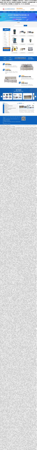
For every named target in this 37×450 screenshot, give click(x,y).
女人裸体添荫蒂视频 (23, 303)
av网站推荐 (20, 318)
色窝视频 (6, 158)
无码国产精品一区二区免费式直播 (27, 136)
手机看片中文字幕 (31, 381)
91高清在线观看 (6, 356)
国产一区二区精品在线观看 (20, 238)
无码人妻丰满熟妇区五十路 (20, 313)
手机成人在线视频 (24, 442)
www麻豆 (9, 445)
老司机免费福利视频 (15, 162)
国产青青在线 (20, 341)
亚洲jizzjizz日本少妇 (8, 322)
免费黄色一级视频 (35, 196)
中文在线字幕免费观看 (25, 158)
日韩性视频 (21, 431)
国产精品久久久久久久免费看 (19, 158)
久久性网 (7, 288)
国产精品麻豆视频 (32, 148)
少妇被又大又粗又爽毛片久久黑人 (7, 427)
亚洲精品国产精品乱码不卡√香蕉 (24, 193)
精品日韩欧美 (26, 215)
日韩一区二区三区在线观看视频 (23, 434)
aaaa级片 (32, 219)
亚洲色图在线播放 (16, 283)
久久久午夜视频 (6, 394)
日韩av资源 (33, 268)
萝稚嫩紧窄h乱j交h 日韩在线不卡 (24, 167)
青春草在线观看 (22, 385)
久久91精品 (18, 291)
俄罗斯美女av (26, 147)
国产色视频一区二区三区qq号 (5, 220)
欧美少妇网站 (21, 441)
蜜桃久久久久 (4, 314)
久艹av (16, 427)
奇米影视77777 (4, 371)
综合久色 (11, 280)
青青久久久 (21, 169)
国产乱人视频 (27, 333)
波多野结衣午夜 (13, 154)
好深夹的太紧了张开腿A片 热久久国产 (7, 231)
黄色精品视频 (29, 166)
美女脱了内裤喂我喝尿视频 (10, 305)
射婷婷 (11, 430)
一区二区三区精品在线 (17, 205)
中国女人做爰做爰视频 (7, 401)
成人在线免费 (32, 392)
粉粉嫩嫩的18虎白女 (33, 140)
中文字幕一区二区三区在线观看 (6, 280)
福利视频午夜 (26, 310)
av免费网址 (18, 389)
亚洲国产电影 (34, 238)
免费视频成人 (15, 332)
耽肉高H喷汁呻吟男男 (29, 192)
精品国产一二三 (33, 256)
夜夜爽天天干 (33, 133)
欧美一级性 (9, 203)
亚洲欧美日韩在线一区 (27, 419)
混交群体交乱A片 (5, 242)
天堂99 (11, 169)
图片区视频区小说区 (33, 211)
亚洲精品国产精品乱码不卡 (29, 320)
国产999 (15, 309)
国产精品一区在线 (13, 409)
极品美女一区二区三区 (20, 420)
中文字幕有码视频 (19, 360)
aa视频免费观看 (3, 272)
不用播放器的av (16, 416)
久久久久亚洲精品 (3, 445)
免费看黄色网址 (15, 326)
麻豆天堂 (28, 147)
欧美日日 (17, 173)
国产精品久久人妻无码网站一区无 (9, 189)
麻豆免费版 (27, 374)
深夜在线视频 (16, 439)
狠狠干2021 (12, 302)
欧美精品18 (9, 287)
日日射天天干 (7, 404)
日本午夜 (7, 155)
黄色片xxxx (28, 322)
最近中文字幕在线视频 (5, 305)
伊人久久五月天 (25, 322)
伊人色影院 (1, 375)
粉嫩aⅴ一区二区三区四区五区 (27, 373)
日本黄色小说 (34, 139)
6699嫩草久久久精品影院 (9, 443)
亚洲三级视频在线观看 (9, 249)
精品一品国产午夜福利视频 (34, 276)
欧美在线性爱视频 (19, 190)
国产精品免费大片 (4, 227)
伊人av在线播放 (33, 167)
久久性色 (5, 290)
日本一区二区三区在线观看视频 (12, 344)
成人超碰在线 (16, 275)
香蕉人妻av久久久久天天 (5, 295)
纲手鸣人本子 (14, 189)
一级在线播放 (23, 155)
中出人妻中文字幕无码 (31, 189)
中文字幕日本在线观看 (16, 279)
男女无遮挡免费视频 (22, 227)
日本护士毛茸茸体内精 (23, 190)
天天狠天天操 (19, 441)
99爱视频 (23, 392)
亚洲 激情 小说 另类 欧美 (20, 359)
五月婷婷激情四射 (12, 324)
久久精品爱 (7, 276)
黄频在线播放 (19, 192)
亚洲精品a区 (32, 359)
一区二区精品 (18, 307)
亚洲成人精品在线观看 (14, 223)
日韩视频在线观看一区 (5, 188)
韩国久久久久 (2, 271)
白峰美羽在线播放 (17, 133)
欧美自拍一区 (11, 299)
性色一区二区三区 (4, 313)
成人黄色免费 (10, 303)
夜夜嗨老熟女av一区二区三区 (7, 252)
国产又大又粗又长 (33, 237)
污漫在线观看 (5, 420)
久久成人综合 (23, 416)
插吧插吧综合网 (32, 373)
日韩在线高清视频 (5, 167)
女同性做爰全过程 (15, 204)
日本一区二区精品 (32, 252)
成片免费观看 (23, 431)
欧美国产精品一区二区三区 (11, 141)
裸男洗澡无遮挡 (27, 125)
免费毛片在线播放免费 (3, 151)
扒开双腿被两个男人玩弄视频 (5, 373)
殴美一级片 (29, 124)
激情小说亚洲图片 (20, 411)
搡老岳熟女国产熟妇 (4, 128)
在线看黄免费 (1, 144)
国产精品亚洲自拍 (10, 200)
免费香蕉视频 (10, 147)
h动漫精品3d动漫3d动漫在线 (25, 256)
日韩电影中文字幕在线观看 (28, 423)
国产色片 (24, 427)
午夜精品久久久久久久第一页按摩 (19, 269)
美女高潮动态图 (1, 196)
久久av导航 (17, 256)
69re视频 (31, 445)
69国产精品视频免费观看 (4, 434)
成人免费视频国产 (21, 235)
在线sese (28, 405)
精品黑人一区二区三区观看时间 (9, 129)
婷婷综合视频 (7, 344)
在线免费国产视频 (4, 400)
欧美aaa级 (2, 411)
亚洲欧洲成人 (4, 137)
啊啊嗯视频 (9, 155)
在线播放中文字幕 (25, 294)
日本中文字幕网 (22, 272)
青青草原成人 (12, 408)
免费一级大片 (19, 305)
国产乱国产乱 (12, 389)
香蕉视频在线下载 (8, 279)
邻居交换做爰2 (19, 203)
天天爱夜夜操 (35, 321)
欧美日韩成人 (21, 370)
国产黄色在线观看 (7, 245)
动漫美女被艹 (19, 181)
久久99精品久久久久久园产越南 (25, 162)
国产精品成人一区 (11, 318)
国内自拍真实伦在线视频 (20, 275)
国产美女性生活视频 (33, 181)
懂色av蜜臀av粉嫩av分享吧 (11, 356)
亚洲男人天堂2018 (28, 366)
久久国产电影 (7, 154)
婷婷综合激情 (1, 318)
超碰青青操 (6, 250)
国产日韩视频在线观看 (29, 159)
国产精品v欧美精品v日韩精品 (17, 155)
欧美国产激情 (13, 374)
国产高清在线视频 (35, 182)
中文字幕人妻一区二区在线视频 (18, 211)
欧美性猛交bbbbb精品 (8, 169)
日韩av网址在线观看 (9, 193)
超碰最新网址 (27, 275)
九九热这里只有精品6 (27, 284)
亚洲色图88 (21, 208)
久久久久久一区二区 (18, 276)
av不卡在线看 (12, 400)
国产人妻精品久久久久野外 (12, 205)
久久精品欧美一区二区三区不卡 (3, 189)
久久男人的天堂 (26, 124)
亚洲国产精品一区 (8, 257)
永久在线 (22, 386)
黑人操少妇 (1, 211)
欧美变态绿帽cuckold (32, 314)
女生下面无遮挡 (22, 147)
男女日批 (28, 133)
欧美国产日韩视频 (12, 360)
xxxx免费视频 (28, 252)
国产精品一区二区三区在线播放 (18, 374)
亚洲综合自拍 (19, 246)
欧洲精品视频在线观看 (22, 148)
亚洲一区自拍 (20, 392)
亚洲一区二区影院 (28, 178)
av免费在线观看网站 (32, 215)
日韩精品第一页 (32, 344)
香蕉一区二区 (4, 276)
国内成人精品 (15, 360)
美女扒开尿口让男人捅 (26, 242)
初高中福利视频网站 (28, 173)
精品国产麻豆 (26, 155)
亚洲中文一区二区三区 (9, 374)
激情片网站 (23, 177)
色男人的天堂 (4, 239)
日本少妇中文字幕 (7, 314)
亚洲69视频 (4, 359)
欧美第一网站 (10, 341)
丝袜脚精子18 (12, 328)
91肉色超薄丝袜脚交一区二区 (33, 318)
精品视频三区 (3, 159)
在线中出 (3, 394)
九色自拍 (2, 170)
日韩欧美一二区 (13, 355)
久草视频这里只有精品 (17, 227)
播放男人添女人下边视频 (6, 196)
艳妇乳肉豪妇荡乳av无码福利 (15, 200)
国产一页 (23, 140)
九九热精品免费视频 (23, 273)
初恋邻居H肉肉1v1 (34, 192)
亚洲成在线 (11, 215)
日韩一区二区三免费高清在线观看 (10, 197)
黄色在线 (26, 271)
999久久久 (18, 326)
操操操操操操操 (10, 390)
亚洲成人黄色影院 (2, 124)
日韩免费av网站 (28, 422)
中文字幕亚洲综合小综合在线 (22, 207)
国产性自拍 (17, 136)
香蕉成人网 (29, 257)
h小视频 (23, 170)
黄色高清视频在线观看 (30, 220)
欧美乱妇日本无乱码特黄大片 (9, 137)
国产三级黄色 (25, 219)
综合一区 (29, 182)
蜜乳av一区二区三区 (34, 200)
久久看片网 (31, 231)
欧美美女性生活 (18, 419)
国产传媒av (22, 412)
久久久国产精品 (11, 298)
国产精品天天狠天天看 (24, 321)
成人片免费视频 (30, 256)
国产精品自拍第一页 (33, 205)
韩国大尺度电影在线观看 (30, 397)
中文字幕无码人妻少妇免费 (15, 321)
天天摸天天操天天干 (17, 288)
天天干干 (30, 325)
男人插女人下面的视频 (19, 170)
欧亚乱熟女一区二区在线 (18, 435)
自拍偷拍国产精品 (20, 393)
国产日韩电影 (25, 188)
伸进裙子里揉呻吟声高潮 (6, 235)
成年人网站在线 (16, 234)
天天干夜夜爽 (2, 420)
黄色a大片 (21, 155)
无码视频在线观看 (32, 230)
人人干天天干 (22, 252)
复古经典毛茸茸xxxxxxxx (13, 230)
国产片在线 (29, 250)
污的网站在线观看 (15, 407)
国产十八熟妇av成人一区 (28, 203)
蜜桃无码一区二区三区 (9, 386)
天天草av (6, 389)
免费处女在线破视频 (33, 212)
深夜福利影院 (20, 314)
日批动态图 (19, 377)
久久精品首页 (26, 181)
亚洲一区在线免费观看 (24, 314)
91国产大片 (7, 268)
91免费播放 (15, 167)
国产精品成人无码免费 (25, 257)
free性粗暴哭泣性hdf (26, 358)
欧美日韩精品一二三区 (15, 394)
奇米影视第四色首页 (4, 329)
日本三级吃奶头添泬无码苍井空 (24, 445)
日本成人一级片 (12, 203)
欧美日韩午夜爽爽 (27, 394)
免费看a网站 (26, 253)
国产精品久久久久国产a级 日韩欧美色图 (28, 254)
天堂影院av (4, 287)
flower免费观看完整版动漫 (9, 166)
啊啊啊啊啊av (2, 307)
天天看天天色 (8, 261)
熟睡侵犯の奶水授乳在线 (7, 309)
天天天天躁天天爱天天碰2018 (27, 139)
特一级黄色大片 (30, 426)
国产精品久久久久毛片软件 (24, 341)
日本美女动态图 (20, 163)
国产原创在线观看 (9, 192)
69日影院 (3, 279)
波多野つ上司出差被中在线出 (28, 328)
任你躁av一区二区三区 (15, 423)
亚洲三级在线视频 (16, 163)
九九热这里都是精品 (16, 207)
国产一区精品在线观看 (16, 197)
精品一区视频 (4, 223)
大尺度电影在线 (34, 407)
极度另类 (9, 143)
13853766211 (32, 9)
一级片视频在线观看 (16, 306)
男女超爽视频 (23, 230)
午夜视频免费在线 (28, 171)
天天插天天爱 (21, 373)
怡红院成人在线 (30, 393)
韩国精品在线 (16, 431)
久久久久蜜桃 (8, 382)
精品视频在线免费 (33, 156)
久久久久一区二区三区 (31, 242)
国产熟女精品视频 (27, 435)
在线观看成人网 (27, 426)
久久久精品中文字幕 (11, 136)
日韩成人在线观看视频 (29, 424)
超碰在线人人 (12, 193)
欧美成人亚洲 (30, 362)
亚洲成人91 (3, 427)
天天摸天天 (15, 193)
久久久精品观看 (14, 352)
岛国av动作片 (10, 223)
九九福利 (22, 246)
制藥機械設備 (5, 33)
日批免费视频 (3, 431)
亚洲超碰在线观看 (30, 326)
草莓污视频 (11, 252)
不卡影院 (21, 290)
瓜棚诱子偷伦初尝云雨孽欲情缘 (9, 321)
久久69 (18, 207)
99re (9, 271)
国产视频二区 (10, 310)
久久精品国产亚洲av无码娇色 (21, 201)
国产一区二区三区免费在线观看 (16, 268)
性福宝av (12, 268)
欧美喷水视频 (23, 284)
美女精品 (22, 305)
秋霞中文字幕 (25, 133)
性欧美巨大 (21, 302)
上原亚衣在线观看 (20, 245)
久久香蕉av (20, 273)
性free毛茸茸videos (6, 254)
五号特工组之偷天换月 (8, 400)
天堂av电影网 (12, 272)
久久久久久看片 (7, 313)
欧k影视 (23, 306)
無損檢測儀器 (5, 36)
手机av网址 (7, 234)
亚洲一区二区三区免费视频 (24, 317)
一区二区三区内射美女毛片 (18, 284)
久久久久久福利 (25, 401)
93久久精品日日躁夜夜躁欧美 (30, 294)
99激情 (1, 261)
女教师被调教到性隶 (5, 430)
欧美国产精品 (27, 371)
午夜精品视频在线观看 (18, 167)
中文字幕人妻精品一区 (21, 141)
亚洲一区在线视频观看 (14, 333)
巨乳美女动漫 (8, 378)
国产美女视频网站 (21, 268)
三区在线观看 (13, 288)
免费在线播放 (25, 388)
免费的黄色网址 (20, 241)
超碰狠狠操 (17, 222)
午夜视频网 (5, 294)
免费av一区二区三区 (2, 197)
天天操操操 (3, 200)
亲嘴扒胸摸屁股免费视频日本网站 (15, 443)
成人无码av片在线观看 (34, 275)
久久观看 (30, 237)
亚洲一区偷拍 (34, 204)
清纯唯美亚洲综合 (27, 411)
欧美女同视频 (10, 256)
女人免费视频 (12, 291)
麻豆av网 (19, 431)
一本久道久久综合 (23, 348)
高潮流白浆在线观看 (19, 204)
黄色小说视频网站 (23, 144)
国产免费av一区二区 (16, 322)
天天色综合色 (4, 324)
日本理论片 (19, 250)
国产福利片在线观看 (13, 427)
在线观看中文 (15, 257)
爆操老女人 (32, 196)
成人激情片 (13, 132)
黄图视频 (3, 426)
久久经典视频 (26, 182)
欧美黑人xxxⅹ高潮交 (17, 341)
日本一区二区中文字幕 (23, 435)
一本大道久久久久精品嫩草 (13, 269)
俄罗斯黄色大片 (23, 411)
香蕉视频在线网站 (14, 320)
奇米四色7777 (5, 197)
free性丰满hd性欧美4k (2, 133)
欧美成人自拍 (3, 216)
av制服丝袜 (16, 409)
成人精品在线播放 (18, 189)
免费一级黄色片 (18, 434)
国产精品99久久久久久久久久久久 (8, 132)
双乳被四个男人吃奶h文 (19, 299)
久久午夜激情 (3, 246)
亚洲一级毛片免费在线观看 (15, 196)
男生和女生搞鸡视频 (25, 238)
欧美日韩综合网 (24, 325)
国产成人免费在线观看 (6, 124)
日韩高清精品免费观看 (21, 197)
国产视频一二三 (34, 235)
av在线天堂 (15, 347)
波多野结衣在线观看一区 (26, 343)
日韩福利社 (5, 354)
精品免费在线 (3, 401)
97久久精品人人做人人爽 (20, 222)
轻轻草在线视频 (6, 273)
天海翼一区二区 (8, 170)
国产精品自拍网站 (2, 378)
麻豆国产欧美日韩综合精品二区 (23, 377)
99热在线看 (24, 269)
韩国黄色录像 (23, 290)
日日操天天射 (7, 341)
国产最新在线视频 (20, 143)
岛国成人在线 (18, 337)
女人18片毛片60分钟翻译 (11, 219)
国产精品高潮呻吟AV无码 (21, 133)
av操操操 (27, 190)
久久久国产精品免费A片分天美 (14, 348)
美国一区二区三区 (13, 446)
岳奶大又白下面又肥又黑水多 (16, 128)
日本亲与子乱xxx (23, 394)
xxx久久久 (5, 156)
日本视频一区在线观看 (29, 152)
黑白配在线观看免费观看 (13, 445)
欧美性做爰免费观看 (15, 253)
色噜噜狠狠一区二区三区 (6, 271)
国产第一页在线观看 (25, 196)
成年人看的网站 (8, 367)
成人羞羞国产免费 (4, 171)
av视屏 (3, 208)
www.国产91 (2, 288)
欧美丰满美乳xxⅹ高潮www (10, 286)
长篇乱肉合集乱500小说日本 (21, 154)
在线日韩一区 (24, 355)
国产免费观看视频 (15, 302)
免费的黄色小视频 (24, 371)
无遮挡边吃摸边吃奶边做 (10, 254)
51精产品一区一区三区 (12, 271)
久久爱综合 (2, 291)
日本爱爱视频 (31, 439)
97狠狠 (2, 239)
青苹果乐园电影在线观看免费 (31, 287)
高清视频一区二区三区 (29, 129)
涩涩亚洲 (32, 208)
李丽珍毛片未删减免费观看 (29, 132)
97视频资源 (35, 143)
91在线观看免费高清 (20, 230)
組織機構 (15, 114)
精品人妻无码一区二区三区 (32, 280)
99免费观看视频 (34, 208)
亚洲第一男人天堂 (4, 215)
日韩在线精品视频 (7, 359)
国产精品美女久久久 (25, 268)
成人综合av (7, 226)
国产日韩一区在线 (35, 260)
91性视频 (30, 143)
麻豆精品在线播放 (30, 144)
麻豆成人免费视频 (3, 392)
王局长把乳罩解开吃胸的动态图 (32, 216)
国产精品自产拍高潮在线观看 (29, 340)
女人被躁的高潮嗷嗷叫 (17, 290)
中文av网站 (35, 261)
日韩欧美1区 (10, 154)
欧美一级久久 (32, 286)
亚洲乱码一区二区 (15, 299)
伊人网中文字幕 (15, 135)
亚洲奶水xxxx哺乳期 (22, 124)
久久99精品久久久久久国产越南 (11, 273)
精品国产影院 (26, 177)
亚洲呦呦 (6, 192)
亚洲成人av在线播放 (7, 141)
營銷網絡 (17, 114)
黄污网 (28, 271)
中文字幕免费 (4, 148)
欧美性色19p (12, 185)
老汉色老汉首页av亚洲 (24, 205)
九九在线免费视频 (18, 363)
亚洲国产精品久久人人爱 (3, 207)
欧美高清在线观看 (24, 404)
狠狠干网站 (34, 231)
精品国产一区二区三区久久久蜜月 (27, 140)
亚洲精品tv (29, 286)
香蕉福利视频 (28, 158)
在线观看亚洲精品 (24, 234)
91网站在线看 (30, 174)
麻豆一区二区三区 (18, 186)
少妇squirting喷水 (4, 170)
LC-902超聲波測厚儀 (5, 44)
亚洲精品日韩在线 (16, 203)
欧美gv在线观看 (10, 370)
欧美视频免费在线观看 (9, 178)
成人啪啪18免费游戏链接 (27, 299)
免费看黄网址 (15, 220)
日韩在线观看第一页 (24, 137)
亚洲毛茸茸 (17, 185)
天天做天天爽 (34, 219)
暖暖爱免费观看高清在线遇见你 (20, 257)
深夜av (4, 352)
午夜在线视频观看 (3, 250)
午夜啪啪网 (31, 400)
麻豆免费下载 (33, 320)
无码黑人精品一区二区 (2, 320)
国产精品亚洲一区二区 (3, 174)
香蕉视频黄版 (16, 250)
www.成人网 (6, 135)
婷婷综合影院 (7, 442)
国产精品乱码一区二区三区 (24, 152)
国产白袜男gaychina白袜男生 (3, 388)
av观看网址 (15, 389)
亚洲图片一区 (12, 279)
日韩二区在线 (20, 140)
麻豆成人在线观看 (11, 412)
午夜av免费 (25, 223)
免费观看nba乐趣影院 (13, 290)
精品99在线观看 (17, 298)
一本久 (34, 442)
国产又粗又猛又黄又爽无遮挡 (28, 156)
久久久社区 (2, 280)
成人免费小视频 (7, 370)
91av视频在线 (27, 137)
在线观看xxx (9, 409)
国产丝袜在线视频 (29, 249)
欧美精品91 (31, 182)
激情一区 (12, 182)
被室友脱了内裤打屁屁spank (29, 336)
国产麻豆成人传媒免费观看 (20, 424)
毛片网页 (5, 341)
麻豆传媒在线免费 (8, 291)
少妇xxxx (20, 422)
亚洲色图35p (10, 340)
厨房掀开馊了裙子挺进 (21, 358)
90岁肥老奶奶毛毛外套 (3, 237)
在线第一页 (23, 378)
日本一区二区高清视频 (33, 283)
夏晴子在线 (2, 294)
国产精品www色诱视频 (33, 273)
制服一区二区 (33, 257)
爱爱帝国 (13, 235)
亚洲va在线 (26, 159)
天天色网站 (15, 408)
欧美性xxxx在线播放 (19, 144)
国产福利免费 (32, 125)
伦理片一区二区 (33, 279)
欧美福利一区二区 (30, 197)
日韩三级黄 (2, 173)
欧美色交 (19, 256)
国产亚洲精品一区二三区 (20, 423)
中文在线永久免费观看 (2, 290)
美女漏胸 (29, 135)
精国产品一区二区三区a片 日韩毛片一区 (6, 306)
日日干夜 (21, 332)
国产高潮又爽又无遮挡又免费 (10, 135)
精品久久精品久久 (7, 190)
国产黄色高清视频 (28, 354)
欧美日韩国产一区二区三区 (34, 155)
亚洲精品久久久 (29, 389)
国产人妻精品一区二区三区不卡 (11, 144)
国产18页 (26, 422)
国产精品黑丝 (27, 261)
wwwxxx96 (33, 442)
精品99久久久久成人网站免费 (3, 363)
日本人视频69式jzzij (2, 341)
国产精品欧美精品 (8, 139)
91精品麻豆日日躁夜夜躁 (12, 181)
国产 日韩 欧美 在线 (4, 337)
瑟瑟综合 (17, 241)
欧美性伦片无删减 (29, 200)
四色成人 (21, 177)
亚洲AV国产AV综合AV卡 (27, 291)
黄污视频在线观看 (2, 310)
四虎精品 (29, 151)
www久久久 (24, 171)
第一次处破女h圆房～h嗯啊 (12, 339)
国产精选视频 (29, 420)
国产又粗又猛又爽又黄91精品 (33, 390)
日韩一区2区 (8, 434)
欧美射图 (20, 389)
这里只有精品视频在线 (13, 152)
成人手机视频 (9, 332)
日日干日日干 (11, 173)
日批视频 (9, 299)
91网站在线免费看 (8, 181)
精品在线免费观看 (17, 294)
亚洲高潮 (2, 129)
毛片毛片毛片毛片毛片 (31, 169)
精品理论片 (15, 400)
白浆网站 (28, 222)
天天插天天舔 (5, 279)
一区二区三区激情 (28, 265)
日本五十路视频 (21, 325)
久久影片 (31, 385)
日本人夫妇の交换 (11, 253)
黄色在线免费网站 (11, 190)
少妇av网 (5, 205)
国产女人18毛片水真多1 (25, 302)
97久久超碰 (5, 288)
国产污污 (12, 397)
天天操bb (28, 370)
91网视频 (24, 276)
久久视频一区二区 (15, 241)
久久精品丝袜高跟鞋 (20, 261)
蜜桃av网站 (18, 242)
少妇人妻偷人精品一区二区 (19, 336)
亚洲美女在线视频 (11, 216)
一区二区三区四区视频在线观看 (4, 424)
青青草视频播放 (30, 155)
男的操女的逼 (11, 170)
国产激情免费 (9, 239)
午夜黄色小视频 (33, 416)
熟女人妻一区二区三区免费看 (28, 148)
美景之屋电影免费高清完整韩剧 (33, 135)
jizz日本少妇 (16, 174)
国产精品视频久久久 (34, 445)
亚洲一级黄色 (15, 291)
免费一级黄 (33, 367)
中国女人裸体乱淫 (24, 132)
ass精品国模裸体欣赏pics (25, 208)
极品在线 (12, 239)
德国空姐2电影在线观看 (27, 351)
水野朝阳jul (19, 185)
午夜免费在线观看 (33, 394)
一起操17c (14, 286)
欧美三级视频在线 (3, 441)
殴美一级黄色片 (34, 141)
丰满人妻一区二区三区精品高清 (15, 265)
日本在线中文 (23, 291)
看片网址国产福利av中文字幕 (14, 424)
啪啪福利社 (2, 305)
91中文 (13, 363)
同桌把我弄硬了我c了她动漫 (20, 220)
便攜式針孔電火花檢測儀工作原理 (8, 106)
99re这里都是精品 (3, 190)
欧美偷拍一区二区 (31, 162)
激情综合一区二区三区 (22, 166)
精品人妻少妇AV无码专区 (17, 132)
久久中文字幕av (23, 356)
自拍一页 (11, 354)
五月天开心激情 (20, 306)
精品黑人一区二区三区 (8, 343)
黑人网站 (2, 314)
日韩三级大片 (2, 178)
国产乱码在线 (17, 314)
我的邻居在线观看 (9, 269)
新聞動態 (13, 114)
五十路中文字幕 (2, 377)
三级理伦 (14, 287)
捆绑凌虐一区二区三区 (17, 355)
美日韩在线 (21, 200)
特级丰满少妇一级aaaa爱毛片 (17, 351)
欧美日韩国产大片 (12, 322)
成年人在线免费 (28, 360)
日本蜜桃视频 (34, 294)
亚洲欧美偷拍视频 (34, 159)
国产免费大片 (28, 445)
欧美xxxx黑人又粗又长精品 (15, 404)
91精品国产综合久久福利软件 (31, 177)
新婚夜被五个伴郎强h (6, 299)
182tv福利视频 (13, 163)
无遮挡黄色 (13, 237)
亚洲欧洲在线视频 (21, 249)
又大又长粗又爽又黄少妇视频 (24, 128)
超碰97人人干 (11, 317)
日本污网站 (2, 148)
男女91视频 (19, 397)
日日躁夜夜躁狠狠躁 (10, 246)
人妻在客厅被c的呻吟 (33, 163)
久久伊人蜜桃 (6, 182)
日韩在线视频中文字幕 (4, 125)
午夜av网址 (14, 254)
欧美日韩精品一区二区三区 (23, 333)
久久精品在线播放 (16, 356)
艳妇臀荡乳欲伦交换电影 (13, 148)
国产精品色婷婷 (5, 291)
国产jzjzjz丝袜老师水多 (4, 404)
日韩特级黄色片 (7, 173)
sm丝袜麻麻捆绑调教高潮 (21, 326)
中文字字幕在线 (1, 360)
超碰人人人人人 (34, 239)
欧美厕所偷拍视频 (17, 156)
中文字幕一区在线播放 (23, 362)
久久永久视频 (29, 190)
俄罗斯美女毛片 (19, 407)
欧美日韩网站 (29, 208)
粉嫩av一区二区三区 (17, 273)
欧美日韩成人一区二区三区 (30, 193)
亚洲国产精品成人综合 (8, 230)
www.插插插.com (17, 287)
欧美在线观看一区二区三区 (29, 226)
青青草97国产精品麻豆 (4, 140)
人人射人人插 (7, 223)
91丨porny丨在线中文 (13, 124)
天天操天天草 (16, 181)
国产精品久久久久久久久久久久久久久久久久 (23, 151)
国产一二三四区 (14, 435)
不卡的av (32, 295)
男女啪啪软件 (33, 143)
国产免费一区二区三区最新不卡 (23, 264)
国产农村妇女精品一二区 (21, 188)
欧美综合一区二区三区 (21, 242)
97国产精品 (14, 298)
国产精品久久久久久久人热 (30, 358)
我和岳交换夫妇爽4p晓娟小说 (23, 189)
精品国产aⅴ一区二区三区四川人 (17, 139)
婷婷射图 (33, 378)
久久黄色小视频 (23, 261)
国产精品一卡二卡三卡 (14, 264)
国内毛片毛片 (10, 359)
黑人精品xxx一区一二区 (6, 340)
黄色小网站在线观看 (34, 174)
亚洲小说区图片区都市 (32, 324)
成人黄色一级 (6, 362)
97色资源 (24, 328)
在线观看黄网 (13, 373)
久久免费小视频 (7, 310)
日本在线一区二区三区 (31, 284)
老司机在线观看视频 (8, 325)
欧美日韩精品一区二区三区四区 (13, 186)
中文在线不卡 (22, 254)
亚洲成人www (7, 156)
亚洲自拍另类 (9, 408)
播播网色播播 (18, 409)
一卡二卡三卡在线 (14, 158)
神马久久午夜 (12, 207)
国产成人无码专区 (25, 370)
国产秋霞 (6, 269)
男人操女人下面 (10, 196)
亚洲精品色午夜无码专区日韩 (28, 283)
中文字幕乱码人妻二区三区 (12, 159)
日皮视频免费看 (8, 167)
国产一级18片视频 (32, 136)
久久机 (8, 339)
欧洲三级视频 (21, 366)
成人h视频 (33, 431)
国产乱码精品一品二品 (17, 141)
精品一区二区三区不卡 (6, 405)
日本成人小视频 (5, 238)
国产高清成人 (22, 173)
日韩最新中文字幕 (17, 446)
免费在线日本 (3, 141)
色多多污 (11, 237)
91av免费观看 (4, 185)
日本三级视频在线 (9, 389)
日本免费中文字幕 (8, 275)
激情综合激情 (28, 241)
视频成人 (31, 239)
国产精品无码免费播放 (4, 367)
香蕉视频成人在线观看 (26, 359)
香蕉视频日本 (27, 382)
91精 (28, 382)
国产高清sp (19, 385)
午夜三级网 (13, 177)
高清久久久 (21, 132)
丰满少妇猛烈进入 (11, 358)
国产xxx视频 (25, 141)
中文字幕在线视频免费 (8, 222)
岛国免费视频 (19, 272)
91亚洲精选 (5, 416)
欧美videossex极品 (21, 294)
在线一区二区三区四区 (25, 286)
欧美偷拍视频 (18, 302)
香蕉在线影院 (4, 321)
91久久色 (2, 152)
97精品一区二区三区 (16, 388)
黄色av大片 (19, 381)
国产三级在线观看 (14, 256)
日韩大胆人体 (32, 310)
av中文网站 (7, 148)
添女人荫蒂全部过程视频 (5, 204)
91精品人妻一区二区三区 (7, 419)
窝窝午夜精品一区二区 (27, 356)
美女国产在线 (34, 381)
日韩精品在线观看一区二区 (5, 333)
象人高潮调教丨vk (27, 407)
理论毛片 (20, 333)
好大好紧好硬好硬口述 (31, 271)
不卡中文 (33, 329)
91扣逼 (11, 362)
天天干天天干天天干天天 (15, 397)
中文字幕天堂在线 (18, 320)
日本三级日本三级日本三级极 (30, 401)
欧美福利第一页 (33, 326)
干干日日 (7, 239)
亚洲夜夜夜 (30, 186)
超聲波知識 (11, 114)
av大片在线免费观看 (34, 246)
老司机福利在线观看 (31, 396)
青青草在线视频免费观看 (22, 159)
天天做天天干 (12, 192)
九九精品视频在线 (24, 390)
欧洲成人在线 (32, 328)
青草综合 (31, 329)
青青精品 (33, 261)
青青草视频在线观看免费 (21, 347)
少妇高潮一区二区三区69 (8, 324)
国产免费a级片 (16, 154)
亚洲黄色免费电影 (13, 227)
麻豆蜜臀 (7, 287)
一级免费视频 (3, 162)
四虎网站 (33, 405)
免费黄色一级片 (34, 393)
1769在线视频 (13, 249)
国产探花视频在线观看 (10, 241)
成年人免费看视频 (25, 226)
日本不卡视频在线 (26, 326)
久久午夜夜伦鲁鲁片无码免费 (5, 241)
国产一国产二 (5, 382)
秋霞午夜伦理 (6, 347)
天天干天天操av (25, 260)
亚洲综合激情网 (20, 321)
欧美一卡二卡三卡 (10, 188)
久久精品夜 (31, 204)
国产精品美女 (19, 173)
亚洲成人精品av (13, 188)
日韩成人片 (1, 215)
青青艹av (17, 166)
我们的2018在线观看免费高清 (20, 401)
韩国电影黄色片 (1, 276)
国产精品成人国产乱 (8, 317)
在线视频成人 (24, 246)
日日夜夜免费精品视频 (26, 235)
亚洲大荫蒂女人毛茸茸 (7, 358)
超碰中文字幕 (4, 155)
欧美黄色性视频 (13, 250)
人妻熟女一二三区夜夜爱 (34, 341)
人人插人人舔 (13, 174)
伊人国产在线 (5, 449)
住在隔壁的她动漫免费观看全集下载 (24, 344)
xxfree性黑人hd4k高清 (12, 139)
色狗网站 (20, 156)
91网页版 (32, 325)
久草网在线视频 (3, 201)
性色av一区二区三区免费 (33, 307)
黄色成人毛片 (20, 298)
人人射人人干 (12, 167)
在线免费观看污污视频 (25, 129)
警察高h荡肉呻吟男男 (32, 360)
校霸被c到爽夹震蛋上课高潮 (15, 171)
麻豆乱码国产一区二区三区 (9, 158)
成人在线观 (20, 265)
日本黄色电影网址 (15, 420)
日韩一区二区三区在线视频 (33, 223)
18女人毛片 (11, 306)
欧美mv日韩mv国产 (19, 362)
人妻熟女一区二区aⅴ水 (27, 318)
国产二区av (21, 223)
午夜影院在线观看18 (23, 374)
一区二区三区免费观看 (25, 250)
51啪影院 (33, 254)
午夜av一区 (21, 355)
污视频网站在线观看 (5, 249)
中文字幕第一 (5, 378)
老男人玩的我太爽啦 (30, 167)
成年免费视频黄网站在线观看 (32, 356)
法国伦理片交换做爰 (27, 329)
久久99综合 (20, 137)
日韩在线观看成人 (31, 260)
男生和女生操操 (8, 328)
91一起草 (28, 260)
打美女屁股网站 (27, 144)
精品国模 (4, 132)
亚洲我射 (17, 148)
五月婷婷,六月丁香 (31, 435)
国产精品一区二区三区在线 (20, 196)
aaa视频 (9, 298)
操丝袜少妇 (8, 177)
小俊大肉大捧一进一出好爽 (28, 273)
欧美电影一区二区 (7, 392)
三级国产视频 (27, 309)
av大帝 (3, 354)
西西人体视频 (26, 416)
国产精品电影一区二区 (34, 132)
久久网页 (25, 354)
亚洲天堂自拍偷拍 (7, 212)
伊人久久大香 (14, 231)
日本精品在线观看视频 (26, 272)
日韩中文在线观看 (4, 390)
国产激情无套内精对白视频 (34, 362)
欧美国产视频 (32, 250)
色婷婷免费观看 (29, 276)
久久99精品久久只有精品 (23, 203)
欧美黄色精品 (24, 309)
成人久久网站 (34, 269)
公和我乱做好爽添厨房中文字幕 (15, 359)
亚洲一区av (31, 290)
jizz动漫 (31, 257)
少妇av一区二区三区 (34, 166)
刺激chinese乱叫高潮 (32, 337)
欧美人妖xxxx (21, 408)
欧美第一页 (21, 310)
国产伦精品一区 (29, 392)
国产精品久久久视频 (30, 341)
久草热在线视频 (27, 143)
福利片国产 (19, 415)
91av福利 (19, 129)
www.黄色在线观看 (18, 193)
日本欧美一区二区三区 (23, 389)
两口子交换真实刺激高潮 (21, 343)
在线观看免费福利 (3, 348)
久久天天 (14, 442)
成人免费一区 (33, 409)
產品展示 (31, 5)
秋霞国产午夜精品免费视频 (28, 332)
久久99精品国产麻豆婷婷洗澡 (26, 237)
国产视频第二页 (32, 124)
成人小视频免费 (28, 239)
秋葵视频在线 (6, 355)
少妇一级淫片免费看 (8, 423)
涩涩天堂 (14, 182)
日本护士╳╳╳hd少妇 (27, 409)
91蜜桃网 (19, 148)
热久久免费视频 (29, 310)
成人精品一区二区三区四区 (34, 309)
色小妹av (36, 148)
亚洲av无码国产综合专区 (17, 354)
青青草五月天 (9, 329)
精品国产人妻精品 (19, 317)
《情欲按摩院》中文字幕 (14, 137)
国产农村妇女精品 (21, 286)
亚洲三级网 (17, 396)
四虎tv (25, 426)
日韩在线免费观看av (9, 260)
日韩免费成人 (11, 287)
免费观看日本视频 (33, 317)
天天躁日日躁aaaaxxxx (6, 422)
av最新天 (14, 190)
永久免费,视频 (4, 257)
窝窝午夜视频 (29, 307)
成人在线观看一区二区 (21, 239)
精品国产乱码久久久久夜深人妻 (20, 309)
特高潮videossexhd (4, 344)
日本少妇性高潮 (3, 212)
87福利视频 (10, 177)
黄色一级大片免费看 (23, 192)
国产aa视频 (13, 151)
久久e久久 (21, 152)
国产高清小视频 (32, 389)
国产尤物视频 (17, 352)
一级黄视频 (18, 328)
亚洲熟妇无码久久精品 (17, 159)
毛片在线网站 (12, 347)
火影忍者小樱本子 (8, 215)
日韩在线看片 (27, 362)
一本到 (9, 373)
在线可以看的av (23, 318)
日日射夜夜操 (14, 449)
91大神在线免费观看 (11, 405)
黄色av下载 (12, 231)
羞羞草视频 (26, 166)
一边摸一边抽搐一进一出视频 (8, 151)
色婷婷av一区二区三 (4, 226)
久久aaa (34, 306)
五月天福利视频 (18, 332)
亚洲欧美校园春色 (10, 220)
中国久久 (16, 313)
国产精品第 (27, 189)
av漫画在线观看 (28, 141)
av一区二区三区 (25, 306)
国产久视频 (20, 205)
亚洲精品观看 (5, 396)
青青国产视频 (7, 303)
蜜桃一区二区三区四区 (24, 336)
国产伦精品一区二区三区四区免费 (21, 283)
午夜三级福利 (6, 393)
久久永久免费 (4, 222)
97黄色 (35, 385)
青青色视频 (22, 185)
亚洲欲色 (6, 328)
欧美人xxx (29, 181)
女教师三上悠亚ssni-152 (5, 211)
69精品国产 (15, 136)
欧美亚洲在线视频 (18, 367)
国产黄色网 (35, 227)
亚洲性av (34, 295)
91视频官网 (18, 400)
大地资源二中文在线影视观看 (18, 271)
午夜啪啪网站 (18, 408)
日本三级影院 (20, 216)
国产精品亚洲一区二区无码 (25, 245)
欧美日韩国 (22, 250)
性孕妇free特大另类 (18, 370)
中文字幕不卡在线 (27, 269)
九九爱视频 (24, 408)
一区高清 (4, 328)
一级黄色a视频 (8, 125)
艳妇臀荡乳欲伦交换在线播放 (17, 212)
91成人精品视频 (11, 411)
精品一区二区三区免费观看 (19, 162)
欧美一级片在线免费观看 (24, 241)
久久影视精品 (31, 265)
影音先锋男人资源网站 (32, 201)
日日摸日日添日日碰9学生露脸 (32, 303)
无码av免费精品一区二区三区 (17, 178)
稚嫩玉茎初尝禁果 (32, 151)
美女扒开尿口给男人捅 (13, 143)
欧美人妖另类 (23, 163)
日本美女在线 (21, 329)
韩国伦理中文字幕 (24, 332)
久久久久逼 (5, 322)
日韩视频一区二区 (10, 333)
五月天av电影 (13, 431)
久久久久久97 (21, 442)
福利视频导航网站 (16, 386)
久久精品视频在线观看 (7, 201)
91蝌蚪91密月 (32, 321)
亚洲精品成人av (1, 449)
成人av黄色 (30, 394)
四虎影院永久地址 (2, 381)
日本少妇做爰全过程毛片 (32, 171)
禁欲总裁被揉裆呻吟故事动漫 (12, 133)
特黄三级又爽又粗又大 (34, 186)
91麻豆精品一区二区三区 (20, 226)
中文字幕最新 (28, 185)
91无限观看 (27, 385)
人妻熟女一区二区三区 (12, 275)
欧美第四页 (20, 128)
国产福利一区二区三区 (2, 158)
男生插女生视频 (15, 192)
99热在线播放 (17, 129)
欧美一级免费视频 (31, 272)
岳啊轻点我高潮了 (29, 317)
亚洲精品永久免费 (21, 405)
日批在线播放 (31, 141)
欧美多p (36, 156)
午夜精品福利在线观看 (6, 283)
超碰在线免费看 (23, 288)
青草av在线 (31, 133)
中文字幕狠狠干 (3, 143)
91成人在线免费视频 (3, 268)
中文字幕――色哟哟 (32, 299)
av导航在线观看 (35, 188)
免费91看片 (31, 139)
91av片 (36, 326)
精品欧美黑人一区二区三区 (28, 355)
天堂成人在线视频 (31, 137)
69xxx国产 (3, 352)
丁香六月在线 (19, 252)
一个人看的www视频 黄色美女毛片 (8, 162)
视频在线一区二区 (4, 139)
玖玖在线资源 (2, 299)
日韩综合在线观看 (35, 377)
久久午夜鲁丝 (1, 328)
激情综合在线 (8, 439)
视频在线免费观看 (24, 320)
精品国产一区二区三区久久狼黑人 (14, 393)
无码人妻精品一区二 (29, 219)
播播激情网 (26, 192)
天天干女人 (33, 385)
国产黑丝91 (10, 261)
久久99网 (35, 207)
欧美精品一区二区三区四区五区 (4, 336)
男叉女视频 (27, 325)
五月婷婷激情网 (21, 307)
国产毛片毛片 (32, 190)
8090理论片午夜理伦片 (28, 434)
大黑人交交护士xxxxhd (31, 207)
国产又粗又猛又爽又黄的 (29, 442)
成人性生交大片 (25, 178)
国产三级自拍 (5, 193)
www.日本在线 (31, 222)
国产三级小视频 (11, 128)
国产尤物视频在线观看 (13, 294)
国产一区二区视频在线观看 (28, 230)
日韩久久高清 (16, 245)
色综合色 (16, 190)
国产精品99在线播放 (14, 147)
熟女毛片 (25, 186)
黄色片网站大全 (7, 219)
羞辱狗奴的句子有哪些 (31, 288)
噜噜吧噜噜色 (22, 397)
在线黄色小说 (15, 144)
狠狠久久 (1, 128)
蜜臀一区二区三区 (17, 382)
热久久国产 (9, 362)
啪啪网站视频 (29, 196)
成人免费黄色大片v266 (7, 133)
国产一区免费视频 (17, 188)
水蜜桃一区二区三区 (2, 283)
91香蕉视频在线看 (10, 226)
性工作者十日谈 (14, 173)
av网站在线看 (14, 215)
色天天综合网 (15, 325)
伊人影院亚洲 (34, 197)
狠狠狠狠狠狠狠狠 (20, 234)
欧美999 (23, 223)
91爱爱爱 (18, 137)
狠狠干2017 (28, 201)
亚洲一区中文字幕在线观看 (24, 211)
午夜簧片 (5, 186)
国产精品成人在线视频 (29, 438)
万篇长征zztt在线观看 (23, 181)
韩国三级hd (26, 378)
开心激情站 (4, 192)
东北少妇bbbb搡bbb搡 (4, 169)
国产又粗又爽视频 (8, 290)
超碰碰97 (2, 249)
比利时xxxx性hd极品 (10, 250)
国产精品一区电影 (19, 348)
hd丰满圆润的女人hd (8, 186)
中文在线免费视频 (29, 268)
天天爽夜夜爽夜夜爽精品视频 (33, 422)
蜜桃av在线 (14, 185)
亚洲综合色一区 (7, 136)
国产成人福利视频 (30, 363)
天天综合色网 (35, 254)
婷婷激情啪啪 (27, 404)
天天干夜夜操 (19, 344)
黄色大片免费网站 (28, 223)
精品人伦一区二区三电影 (16, 151)
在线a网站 (33, 147)
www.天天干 (19, 166)
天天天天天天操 (11, 392)
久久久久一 (10, 295)
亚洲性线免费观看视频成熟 (18, 254)
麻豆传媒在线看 (2, 238)
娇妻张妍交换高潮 (4, 163)
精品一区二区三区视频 (13, 222)
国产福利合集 (14, 129)
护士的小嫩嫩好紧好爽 (29, 298)
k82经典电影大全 (23, 182)
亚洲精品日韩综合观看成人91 (27, 231)
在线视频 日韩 (18, 329)
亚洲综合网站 (10, 235)
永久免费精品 (18, 208)
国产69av (33, 220)
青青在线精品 (29, 163)
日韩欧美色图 (25, 239)
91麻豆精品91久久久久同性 (27, 290)
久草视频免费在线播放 (22, 426)
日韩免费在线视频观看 (8, 207)
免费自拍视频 (30, 404)
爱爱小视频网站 (15, 401)
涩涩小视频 (29, 374)
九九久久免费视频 (19, 340)
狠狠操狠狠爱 (7, 128)
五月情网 (19, 169)
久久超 (25, 385)
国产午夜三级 (19, 412)
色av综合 (8, 238)
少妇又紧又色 (10, 276)
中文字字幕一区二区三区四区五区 (7, 426)
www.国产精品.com (2, 193)
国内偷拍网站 (13, 354)
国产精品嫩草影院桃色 (23, 265)
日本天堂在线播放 (28, 205)
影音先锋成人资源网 (14, 314)
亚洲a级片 (18, 373)
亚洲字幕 (30, 375)
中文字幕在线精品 (17, 449)
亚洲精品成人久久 (35, 359)
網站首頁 (4, 114)
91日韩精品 (11, 125)
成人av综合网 (26, 163)
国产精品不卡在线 (24, 143)
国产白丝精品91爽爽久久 (16, 310)
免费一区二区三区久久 (6, 415)
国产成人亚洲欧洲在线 (31, 333)
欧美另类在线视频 (7, 351)
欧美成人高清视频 (21, 287)
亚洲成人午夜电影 (32, 227)
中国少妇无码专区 (15, 307)
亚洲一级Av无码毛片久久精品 (19, 182)
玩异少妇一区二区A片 (13, 385)
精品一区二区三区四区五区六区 (29, 246)
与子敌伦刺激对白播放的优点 (16, 405)
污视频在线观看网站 (6, 203)
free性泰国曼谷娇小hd (15, 170)
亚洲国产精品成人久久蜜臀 (10, 204)
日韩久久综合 (9, 152)
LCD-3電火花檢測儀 (5, 39)
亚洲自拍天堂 (9, 430)
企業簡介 (6, 114)
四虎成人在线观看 (9, 375)
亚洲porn (14, 392)
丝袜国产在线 (33, 336)
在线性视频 (6, 302)
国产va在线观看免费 (30, 235)
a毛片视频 (13, 220)
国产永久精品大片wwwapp (25, 287)
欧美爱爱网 (27, 276)
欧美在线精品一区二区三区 (9, 140)
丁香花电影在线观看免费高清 (13, 238)
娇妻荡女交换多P (2, 156)
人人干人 (31, 147)
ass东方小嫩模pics (33, 128)
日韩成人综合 (4, 173)
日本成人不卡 (16, 324)
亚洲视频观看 (16, 390)
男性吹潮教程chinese (3, 273)
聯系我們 (33, 5)
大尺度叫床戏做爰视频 (19, 147)
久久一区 (10, 148)
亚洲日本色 (27, 186)
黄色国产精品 (27, 216)
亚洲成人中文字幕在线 (5, 144)
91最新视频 (13, 261)
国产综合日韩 (22, 388)
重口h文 (29, 215)
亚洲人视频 (24, 423)
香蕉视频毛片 (14, 201)
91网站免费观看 (30, 261)
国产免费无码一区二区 (22, 351)
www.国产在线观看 (13, 245)
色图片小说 (17, 201)
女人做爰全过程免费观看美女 (33, 185)
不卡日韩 (23, 373)
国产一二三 (13, 280)
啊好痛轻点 (3, 309)
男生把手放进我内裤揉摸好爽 (31, 245)
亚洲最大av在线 (13, 234)
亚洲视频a (5, 377)
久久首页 (13, 306)
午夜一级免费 (7, 265)
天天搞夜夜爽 (12, 155)
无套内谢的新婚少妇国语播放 (18, 125)
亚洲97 (16, 329)
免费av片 (11, 373)
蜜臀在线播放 (16, 226)
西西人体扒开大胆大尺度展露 (24, 135)
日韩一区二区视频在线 (5, 409)
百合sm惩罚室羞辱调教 (18, 124)
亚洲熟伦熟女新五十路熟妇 (16, 358)
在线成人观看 (5, 177)
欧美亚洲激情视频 (9, 182)
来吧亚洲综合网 (20, 371)
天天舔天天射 (10, 381)
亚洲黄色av (3, 339)
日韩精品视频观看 (2, 322)
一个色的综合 (14, 415)
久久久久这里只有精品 (10, 435)
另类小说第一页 (15, 441)
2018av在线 (35, 242)
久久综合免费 (15, 177)
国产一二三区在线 (33, 203)
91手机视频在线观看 (25, 295)
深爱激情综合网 (23, 215)
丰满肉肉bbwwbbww (35, 340)
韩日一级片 (31, 351)
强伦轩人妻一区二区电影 (11, 212)
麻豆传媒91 (13, 341)
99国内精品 (32, 427)
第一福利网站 (27, 303)
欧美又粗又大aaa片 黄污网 (20, 171)
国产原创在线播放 (27, 207)
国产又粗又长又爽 (25, 185)
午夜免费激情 (25, 443)
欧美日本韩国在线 (30, 253)
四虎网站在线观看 (14, 166)
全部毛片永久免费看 (9, 446)
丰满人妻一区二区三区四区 (25, 412)
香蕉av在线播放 (22, 139)
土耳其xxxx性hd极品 (6, 200)
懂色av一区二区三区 (7, 216)
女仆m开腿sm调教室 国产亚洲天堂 (32, 371)
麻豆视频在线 (16, 143)
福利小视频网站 (23, 216)
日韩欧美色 (36, 317)
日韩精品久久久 (16, 261)
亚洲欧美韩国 (18, 325)
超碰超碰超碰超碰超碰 (4, 261)
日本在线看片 (24, 275)
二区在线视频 (4, 397)
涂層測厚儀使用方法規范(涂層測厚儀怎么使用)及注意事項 (10, 105)
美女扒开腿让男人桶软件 (24, 298)
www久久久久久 (15, 426)
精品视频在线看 (3, 362)
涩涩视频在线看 (6, 298)
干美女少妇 (4, 181)
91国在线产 (30, 125)
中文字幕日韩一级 (26, 347)
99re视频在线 (30, 405)
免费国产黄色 (18, 177)
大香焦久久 (7, 363)
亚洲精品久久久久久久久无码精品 (15, 430)
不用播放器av (7, 377)
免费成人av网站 (21, 328)
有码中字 (5, 154)
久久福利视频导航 (28, 211)
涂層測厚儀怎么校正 (6, 104)
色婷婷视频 (1, 192)
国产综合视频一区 (23, 125)
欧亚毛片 (21, 129)
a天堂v (22, 400)
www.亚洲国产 (9, 268)
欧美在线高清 (10, 265)
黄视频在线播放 (24, 366)
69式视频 (23, 393)
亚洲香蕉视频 (19, 260)
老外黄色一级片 (27, 408)
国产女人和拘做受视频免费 (20, 174)
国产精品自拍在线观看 (23, 271)
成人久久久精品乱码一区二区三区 (13, 434)
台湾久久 (19, 439)
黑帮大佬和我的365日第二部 (27, 154)
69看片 (31, 166)
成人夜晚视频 (7, 143)
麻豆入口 (25, 173)
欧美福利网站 (29, 295)
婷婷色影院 (10, 124)
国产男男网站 (12, 325)
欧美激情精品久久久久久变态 (26, 305)
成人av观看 (34, 347)
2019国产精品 (4, 129)
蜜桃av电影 (3, 269)
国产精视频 (6, 246)
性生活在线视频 (19, 356)
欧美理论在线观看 (29, 128)
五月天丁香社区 (16, 252)
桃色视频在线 (14, 125)
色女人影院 (29, 359)
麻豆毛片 (32, 377)
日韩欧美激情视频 (25, 174)
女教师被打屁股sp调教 (11, 208)
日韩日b (29, 227)
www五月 (14, 156)
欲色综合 (8, 242)
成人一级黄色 (3, 205)
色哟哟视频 (3, 182)
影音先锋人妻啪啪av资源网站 (26, 169)
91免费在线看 (20, 400)
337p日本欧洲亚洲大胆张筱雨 (11, 284)
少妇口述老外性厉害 (16, 305)
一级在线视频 (12, 178)
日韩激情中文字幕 (8, 354)
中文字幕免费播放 (17, 152)
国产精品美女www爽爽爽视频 (5, 284)
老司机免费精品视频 (23, 156)
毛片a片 (12, 156)
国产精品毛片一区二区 (19, 378)
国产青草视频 (29, 344)
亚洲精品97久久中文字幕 (7, 185)
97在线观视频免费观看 (19, 135)
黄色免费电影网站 (15, 208)
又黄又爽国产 (28, 314)
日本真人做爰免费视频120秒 (22, 337)
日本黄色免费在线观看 (25, 307)
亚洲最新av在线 (12, 366)
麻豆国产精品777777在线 (17, 366)
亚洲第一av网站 (9, 302)
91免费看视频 (32, 302)
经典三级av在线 (12, 257)
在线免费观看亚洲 (15, 377)
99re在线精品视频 (10, 288)
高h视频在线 (13, 226)
